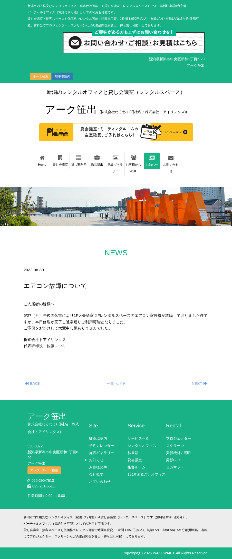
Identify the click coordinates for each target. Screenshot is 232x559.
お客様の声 (98, 467)
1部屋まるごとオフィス (147, 474)
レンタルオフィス (142, 446)
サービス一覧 (138, 438)
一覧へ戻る (116, 383)
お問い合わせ (100, 481)
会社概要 (96, 474)
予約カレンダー (101, 446)
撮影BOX (173, 460)
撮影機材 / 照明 (178, 453)
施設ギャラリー (101, 453)
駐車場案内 (62, 76)
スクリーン (175, 446)
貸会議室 (135, 460)
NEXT (200, 383)
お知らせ (96, 460)
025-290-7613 (40, 480)
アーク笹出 (116, 109)
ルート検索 (40, 76)
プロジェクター (178, 438)
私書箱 (133, 453)
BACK (32, 383)
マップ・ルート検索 (44, 470)
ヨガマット (175, 467)
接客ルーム (137, 467)
